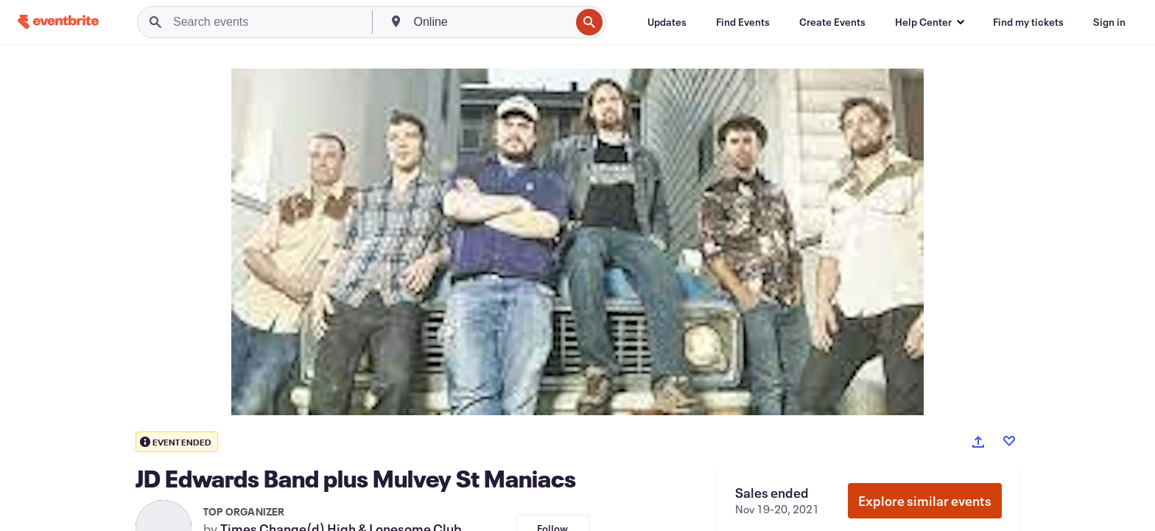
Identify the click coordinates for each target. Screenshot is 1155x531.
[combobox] (491, 22)
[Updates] (667, 22)
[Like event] (1009, 441)
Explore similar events (924, 501)
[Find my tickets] (1028, 22)
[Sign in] (1109, 22)
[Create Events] (832, 22)
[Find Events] (743, 22)
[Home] (58, 21)
